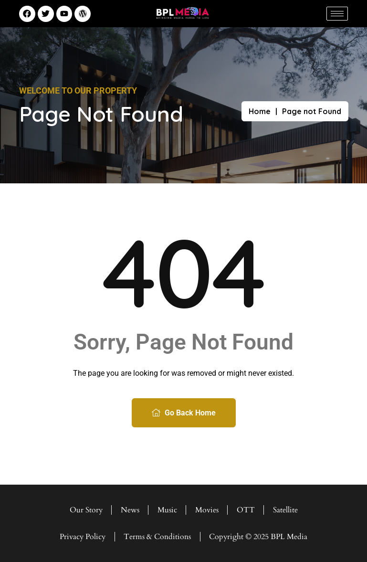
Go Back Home (184, 412)
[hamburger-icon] (337, 14)
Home (260, 111)
